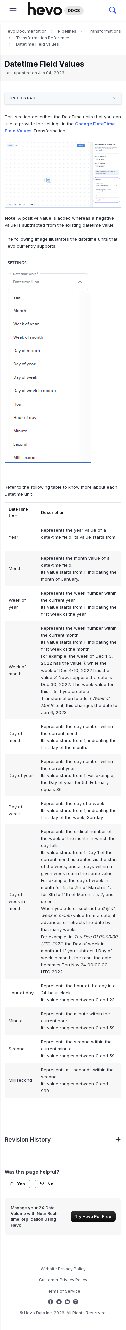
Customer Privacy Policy (63, 1279)
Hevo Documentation (26, 31)
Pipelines (67, 31)
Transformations (104, 31)
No (46, 1183)
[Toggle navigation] (13, 10)
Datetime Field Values (37, 44)
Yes (17, 1183)
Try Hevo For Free (93, 1216)
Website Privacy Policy (63, 1268)
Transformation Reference (42, 37)
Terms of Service (63, 1291)
